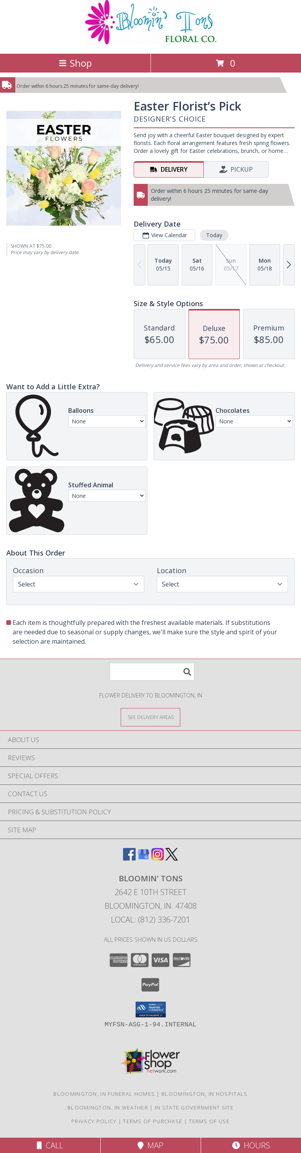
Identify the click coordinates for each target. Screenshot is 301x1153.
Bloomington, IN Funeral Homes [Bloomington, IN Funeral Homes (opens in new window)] (104, 1093)
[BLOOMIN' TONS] (150, 42)
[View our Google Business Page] (143, 857)
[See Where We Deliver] (150, 717)
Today (214, 235)
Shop (75, 62)
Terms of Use (209, 1121)
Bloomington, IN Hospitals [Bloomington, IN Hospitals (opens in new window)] (204, 1093)
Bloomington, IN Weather (107, 1107)
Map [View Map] (150, 1145)
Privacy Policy (93, 1121)
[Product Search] (152, 672)
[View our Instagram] (157, 857)
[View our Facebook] (129, 857)
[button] (151, 1009)
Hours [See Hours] (251, 1145)
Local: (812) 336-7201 (150, 919)
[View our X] (171, 857)
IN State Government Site (194, 1107)
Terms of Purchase (152, 1121)
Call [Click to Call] (50, 1145)
